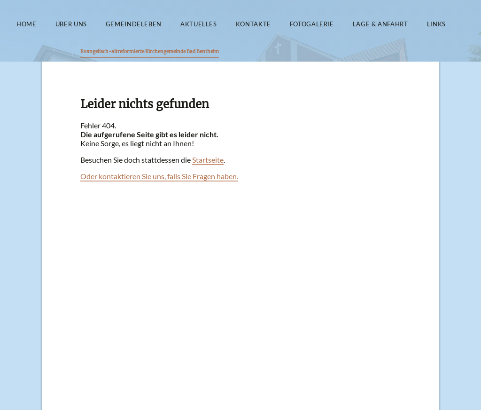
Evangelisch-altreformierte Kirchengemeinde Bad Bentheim (149, 51)
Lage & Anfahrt (380, 24)
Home (26, 24)
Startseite (208, 159)
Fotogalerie (312, 24)
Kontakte (253, 24)
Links (436, 24)
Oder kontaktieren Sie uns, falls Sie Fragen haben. (159, 176)
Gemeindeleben (134, 24)
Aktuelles (198, 24)
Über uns (71, 24)
